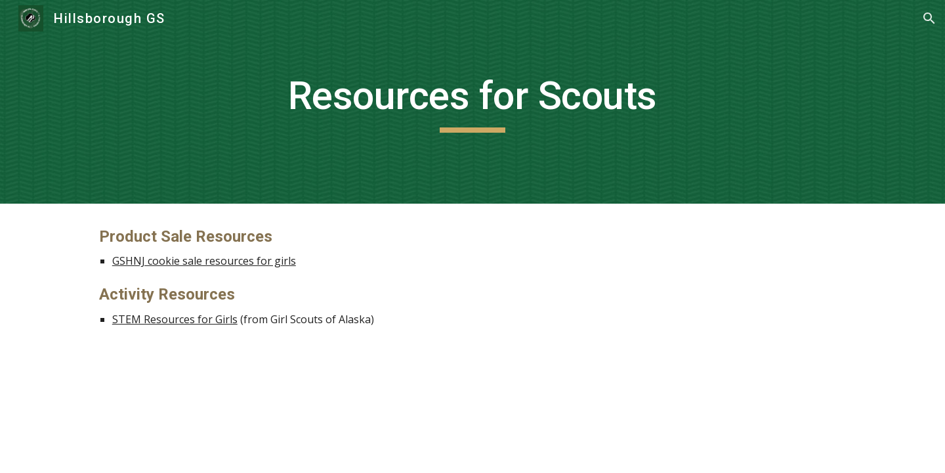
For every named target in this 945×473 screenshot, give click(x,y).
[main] (472, 102)
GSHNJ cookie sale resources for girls (204, 261)
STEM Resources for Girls (175, 319)
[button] (929, 18)
